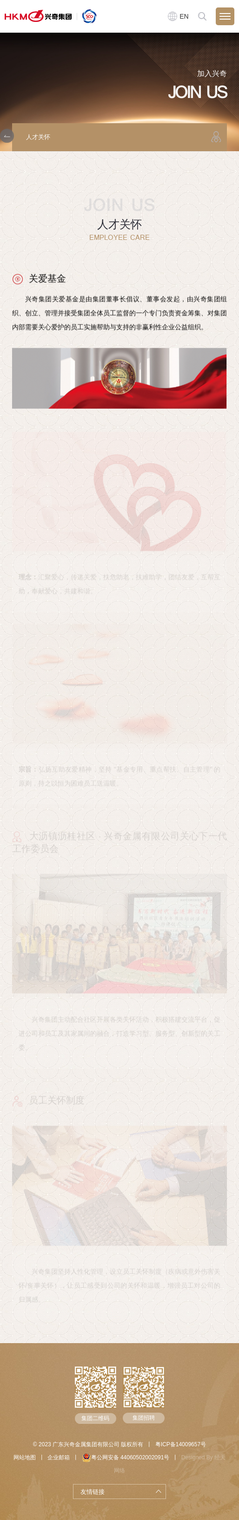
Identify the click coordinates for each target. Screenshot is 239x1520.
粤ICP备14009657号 (180, 1444)
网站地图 (24, 1457)
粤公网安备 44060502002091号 (126, 1457)
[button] (7, 136)
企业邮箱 (58, 1457)
